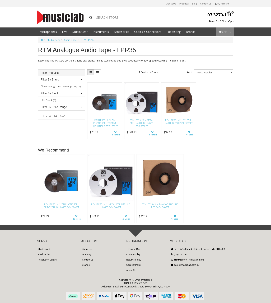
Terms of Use (133, 248)
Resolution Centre (47, 259)
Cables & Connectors (147, 32)
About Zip (131, 270)
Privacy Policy (133, 254)
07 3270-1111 (220, 15)
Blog (194, 3)
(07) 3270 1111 (179, 254)
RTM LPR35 (87, 40)
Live (64, 32)
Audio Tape (70, 40)
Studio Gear (80, 32)
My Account (44, 248)
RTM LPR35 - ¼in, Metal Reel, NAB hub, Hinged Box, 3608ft (141, 123)
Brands (190, 32)
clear (63, 115)
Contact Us (205, 3)
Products (184, 3)
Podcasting (173, 32)
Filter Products (50, 72)
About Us (171, 3)
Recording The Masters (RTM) (62, 86)
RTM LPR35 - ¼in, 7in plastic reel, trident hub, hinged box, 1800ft (105, 123)
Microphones (48, 32)
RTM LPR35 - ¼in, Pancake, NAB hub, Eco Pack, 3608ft (179, 122)
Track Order (44, 254)
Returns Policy (133, 259)
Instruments (101, 32)
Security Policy (133, 264)
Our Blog (86, 254)
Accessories (121, 32)
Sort (189, 72)
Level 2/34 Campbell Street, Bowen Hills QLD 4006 (198, 248)
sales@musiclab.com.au (185, 264)
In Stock (49, 100)
